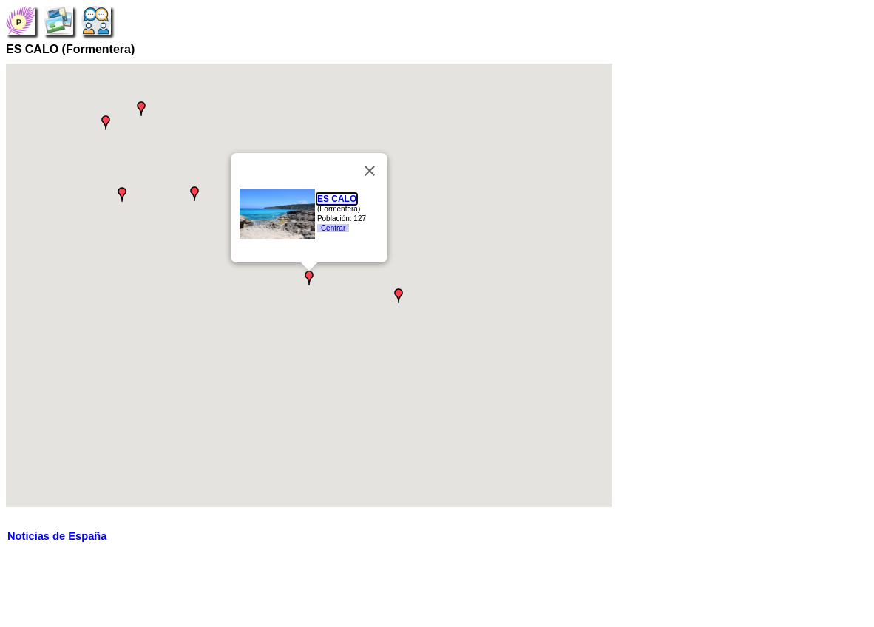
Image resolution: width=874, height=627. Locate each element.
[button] (398, 295)
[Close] (369, 171)
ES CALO (336, 199)
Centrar (333, 228)
